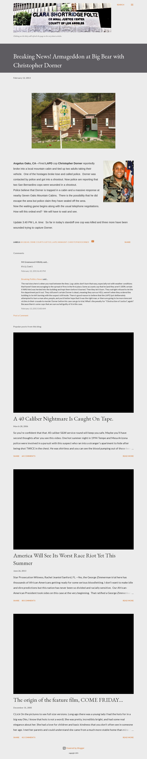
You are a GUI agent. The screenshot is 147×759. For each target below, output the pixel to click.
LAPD (54, 242)
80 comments (28, 600)
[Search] (120, 4)
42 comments (28, 737)
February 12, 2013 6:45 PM (33, 271)
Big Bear (25, 242)
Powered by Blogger (73, 748)
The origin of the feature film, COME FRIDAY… (68, 699)
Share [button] (128, 242)
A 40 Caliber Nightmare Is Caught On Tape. (63, 418)
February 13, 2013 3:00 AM (33, 308)
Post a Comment (20, 315)
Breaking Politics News (31, 279)
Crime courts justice (41, 242)
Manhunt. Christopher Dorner (73, 242)
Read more (128, 456)
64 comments (28, 456)
